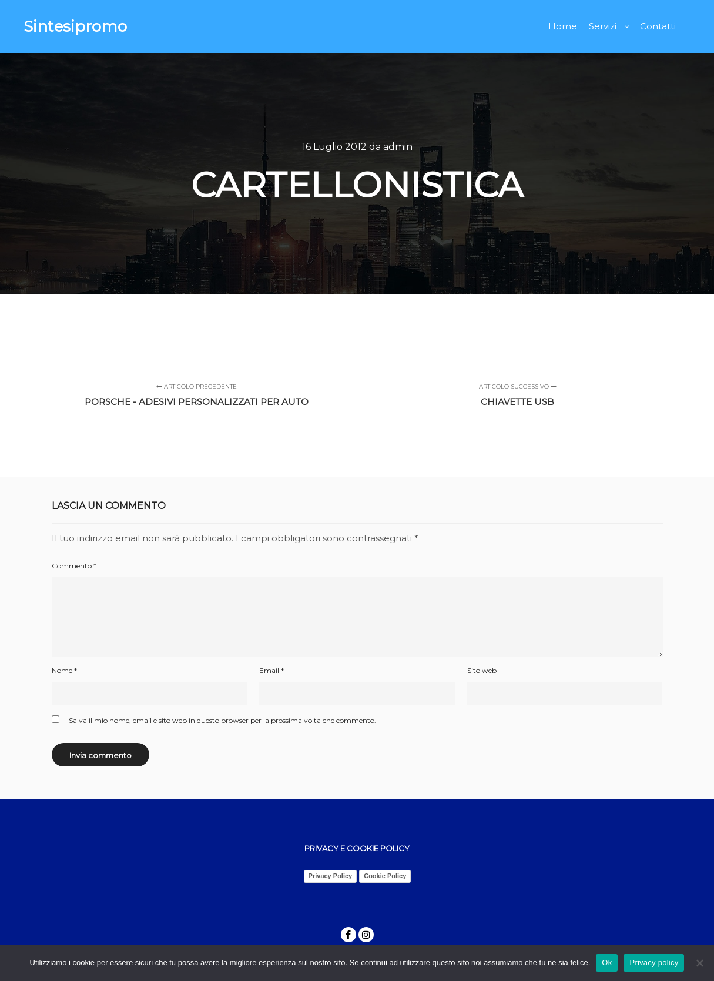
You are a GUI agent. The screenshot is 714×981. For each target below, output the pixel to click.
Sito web (482, 670)
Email (271, 670)
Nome (64, 670)
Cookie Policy (385, 875)
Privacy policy (653, 962)
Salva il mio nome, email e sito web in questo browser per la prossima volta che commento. (222, 720)
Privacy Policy (331, 875)
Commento (74, 565)
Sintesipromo (75, 26)
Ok (607, 962)
